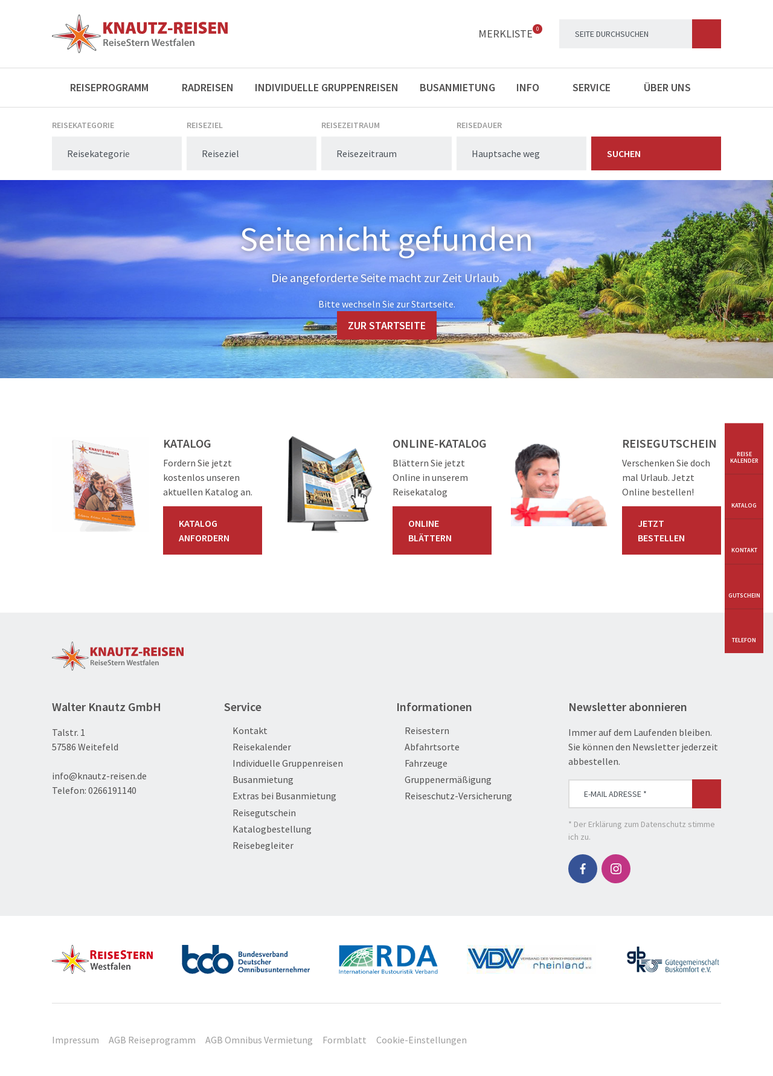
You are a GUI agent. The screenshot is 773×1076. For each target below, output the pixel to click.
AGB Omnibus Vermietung (259, 1040)
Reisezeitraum (350, 125)
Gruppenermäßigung (444, 779)
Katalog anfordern (215, 530)
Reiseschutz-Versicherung (454, 796)
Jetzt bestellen (674, 530)
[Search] (640, 33)
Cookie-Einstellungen (421, 1040)
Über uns (673, 87)
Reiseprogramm (115, 87)
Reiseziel (205, 125)
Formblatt (344, 1040)
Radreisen (208, 87)
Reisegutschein (260, 813)
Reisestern (422, 730)
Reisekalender (257, 747)
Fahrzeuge (421, 763)
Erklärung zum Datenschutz (637, 824)
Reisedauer (479, 125)
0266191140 (112, 790)
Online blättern (444, 530)
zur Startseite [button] (387, 325)
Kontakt (246, 730)
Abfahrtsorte (428, 747)
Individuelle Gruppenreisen (327, 87)
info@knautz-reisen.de (99, 776)
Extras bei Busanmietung (280, 796)
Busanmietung (457, 87)
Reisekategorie (83, 125)
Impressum (75, 1040)
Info (533, 87)
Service (598, 87)
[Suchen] (706, 33)
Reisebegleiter (258, 845)
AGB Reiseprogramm (152, 1040)
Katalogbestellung (268, 829)
